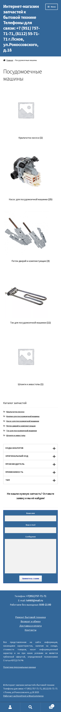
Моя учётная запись (10, 707)
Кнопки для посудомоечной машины (22, 416)
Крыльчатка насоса (15, 411)
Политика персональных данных (19, 667)
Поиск (30, 707)
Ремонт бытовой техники (30, 617)
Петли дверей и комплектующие (21, 426)
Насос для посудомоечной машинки (22, 421)
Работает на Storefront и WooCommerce (23, 695)
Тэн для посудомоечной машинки (21, 430)
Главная (9, 60)
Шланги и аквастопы (15, 435)
